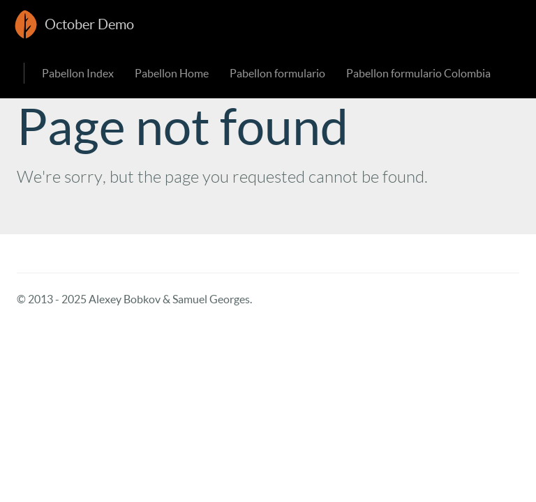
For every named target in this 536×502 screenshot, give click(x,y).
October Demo (89, 24)
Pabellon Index (78, 73)
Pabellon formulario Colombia (418, 73)
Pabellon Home (172, 73)
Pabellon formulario (277, 73)
